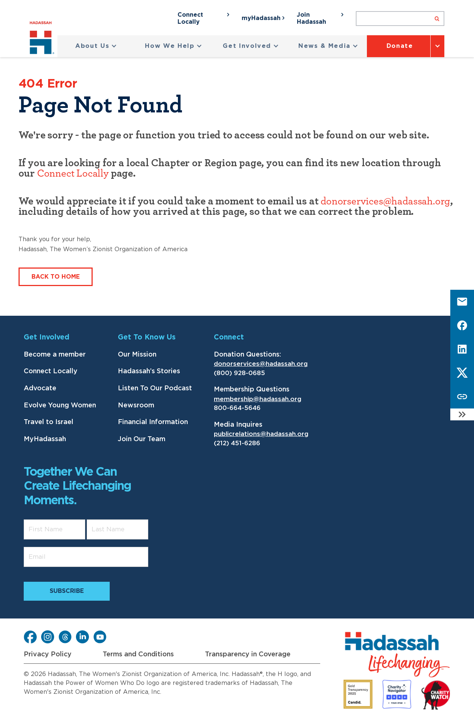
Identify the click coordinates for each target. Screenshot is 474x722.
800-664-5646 (237, 408)
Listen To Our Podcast (155, 388)
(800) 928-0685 (239, 373)
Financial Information (153, 422)
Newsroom (136, 405)
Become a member (55, 354)
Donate (400, 46)
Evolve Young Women (60, 405)
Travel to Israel (48, 422)
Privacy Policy (48, 654)
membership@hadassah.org (257, 399)
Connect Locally (73, 173)
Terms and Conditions (138, 654)
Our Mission (137, 354)
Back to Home (56, 277)
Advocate (40, 388)
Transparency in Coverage (248, 654)
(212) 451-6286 (237, 443)
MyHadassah (45, 439)
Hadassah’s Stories (149, 371)
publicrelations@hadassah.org (261, 434)
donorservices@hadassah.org (385, 201)
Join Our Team (141, 439)
